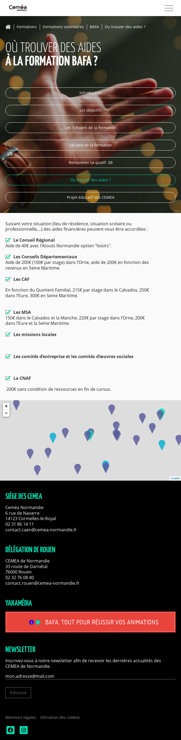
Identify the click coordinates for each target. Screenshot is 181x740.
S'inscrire (18, 692)
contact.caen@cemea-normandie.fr (41, 530)
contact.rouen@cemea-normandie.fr (42, 583)
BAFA (94, 27)
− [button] (6, 413)
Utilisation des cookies (60, 717)
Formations (27, 27)
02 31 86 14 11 (19, 524)
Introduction (90, 92)
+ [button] (6, 406)
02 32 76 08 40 (19, 577)
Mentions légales (20, 717)
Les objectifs (90, 110)
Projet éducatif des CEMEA (90, 197)
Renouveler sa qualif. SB (91, 162)
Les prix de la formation (90, 145)
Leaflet (175, 478)
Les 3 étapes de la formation (90, 127)
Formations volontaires (63, 27)
